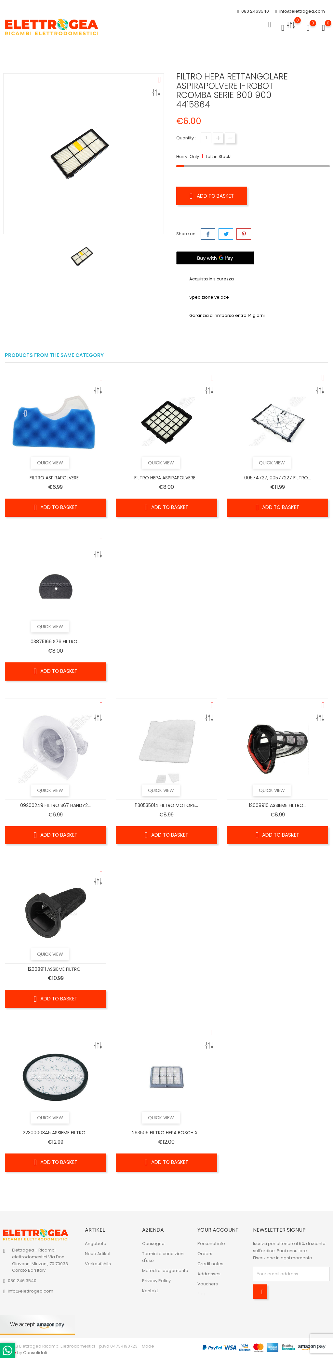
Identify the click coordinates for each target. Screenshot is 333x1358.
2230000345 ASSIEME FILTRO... (55, 1132)
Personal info (211, 1243)
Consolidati (35, 1353)
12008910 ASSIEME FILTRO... (277, 805)
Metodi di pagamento (165, 1270)
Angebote (95, 1243)
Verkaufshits (98, 1264)
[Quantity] (206, 138)
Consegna (153, 1243)
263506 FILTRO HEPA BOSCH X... (166, 1132)
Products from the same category (54, 355)
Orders (204, 1254)
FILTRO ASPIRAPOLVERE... (56, 477)
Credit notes (210, 1264)
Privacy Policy (156, 1281)
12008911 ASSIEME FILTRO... (56, 969)
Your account (218, 1230)
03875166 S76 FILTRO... (55, 641)
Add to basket (213, 196)
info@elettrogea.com (300, 11)
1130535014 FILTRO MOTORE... (166, 805)
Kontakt (150, 1291)
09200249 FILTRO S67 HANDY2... (55, 805)
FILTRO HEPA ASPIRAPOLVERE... (166, 477)
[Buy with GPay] (215, 257)
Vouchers (207, 1284)
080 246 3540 (22, 1281)
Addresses (208, 1274)
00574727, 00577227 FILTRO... (277, 477)
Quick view (57, 463)
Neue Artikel (97, 1254)
